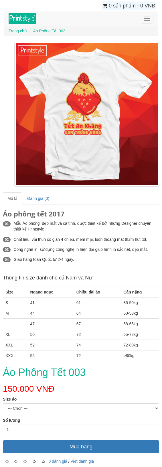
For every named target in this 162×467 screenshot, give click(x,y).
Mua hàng (81, 447)
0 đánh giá (57, 461)
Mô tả (12, 198)
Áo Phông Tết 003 (49, 31)
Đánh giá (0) (38, 198)
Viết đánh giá (82, 461)
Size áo (10, 399)
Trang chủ (18, 31)
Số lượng (11, 420)
